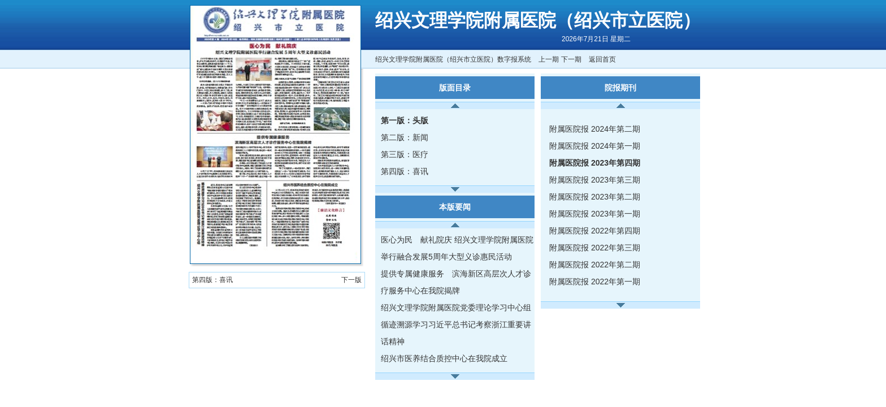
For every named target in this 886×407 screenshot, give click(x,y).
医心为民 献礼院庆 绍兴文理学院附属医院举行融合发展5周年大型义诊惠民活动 (457, 248)
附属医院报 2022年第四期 (594, 230)
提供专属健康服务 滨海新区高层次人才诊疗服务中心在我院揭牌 (456, 282)
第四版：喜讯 (404, 171)
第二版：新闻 (404, 137)
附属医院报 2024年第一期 (594, 145)
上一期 (548, 59)
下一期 (571, 59)
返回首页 (602, 59)
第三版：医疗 (404, 154)
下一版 (351, 280)
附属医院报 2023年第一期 (594, 213)
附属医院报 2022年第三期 (594, 247)
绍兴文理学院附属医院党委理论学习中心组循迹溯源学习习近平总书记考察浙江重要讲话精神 (456, 324)
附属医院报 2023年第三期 (594, 179)
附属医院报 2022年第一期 (594, 281)
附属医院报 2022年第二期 (594, 264)
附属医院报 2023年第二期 (594, 196)
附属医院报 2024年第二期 (594, 128)
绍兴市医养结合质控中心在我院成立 (444, 358)
